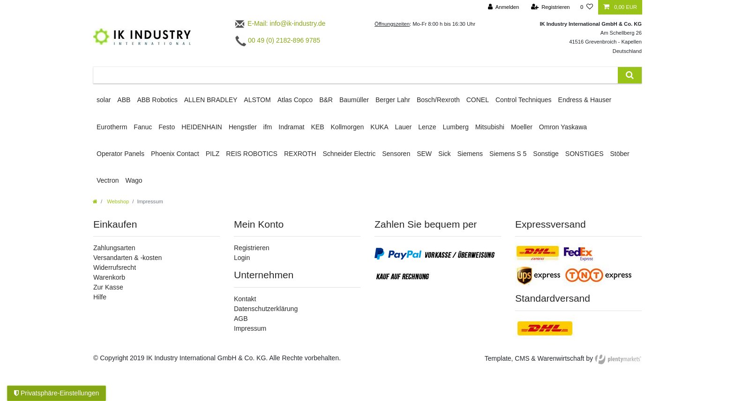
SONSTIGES (584, 153)
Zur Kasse (108, 287)
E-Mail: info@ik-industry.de (279, 23)
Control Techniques (523, 100)
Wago (133, 180)
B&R (326, 100)
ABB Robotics (157, 100)
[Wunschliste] (586, 7)
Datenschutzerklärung (266, 308)
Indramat (291, 127)
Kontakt (245, 299)
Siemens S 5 (507, 153)
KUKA (379, 127)
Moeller (521, 127)
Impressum (250, 328)
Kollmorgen (347, 127)
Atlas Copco (295, 100)
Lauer (403, 127)
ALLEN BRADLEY (211, 100)
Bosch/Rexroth (438, 100)
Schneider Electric (348, 153)
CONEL (477, 100)
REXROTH (300, 153)
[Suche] (630, 75)
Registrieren (251, 248)
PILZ (213, 153)
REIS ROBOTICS (252, 153)
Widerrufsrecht (114, 267)
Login (242, 257)
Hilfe (99, 297)
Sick (444, 153)
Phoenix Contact (175, 153)
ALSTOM (257, 100)
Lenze (427, 127)
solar (104, 100)
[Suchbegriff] (355, 75)
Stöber (620, 153)
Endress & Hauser (585, 100)
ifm (267, 127)
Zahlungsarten (114, 248)
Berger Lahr (392, 100)
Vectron (108, 180)
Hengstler (243, 127)
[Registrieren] (550, 7)
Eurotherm (112, 127)
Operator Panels (120, 153)
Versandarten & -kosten (127, 257)
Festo (166, 127)
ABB (123, 100)
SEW (424, 153)
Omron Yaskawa (563, 127)
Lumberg (455, 127)
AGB (241, 318)
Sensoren (396, 153)
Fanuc (143, 127)
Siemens (470, 153)
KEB (317, 127)
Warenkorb (109, 277)
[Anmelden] (504, 7)
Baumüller (354, 100)
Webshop (117, 201)
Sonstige (545, 153)
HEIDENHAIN (201, 127)
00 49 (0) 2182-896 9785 (277, 40)
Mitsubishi (489, 127)
